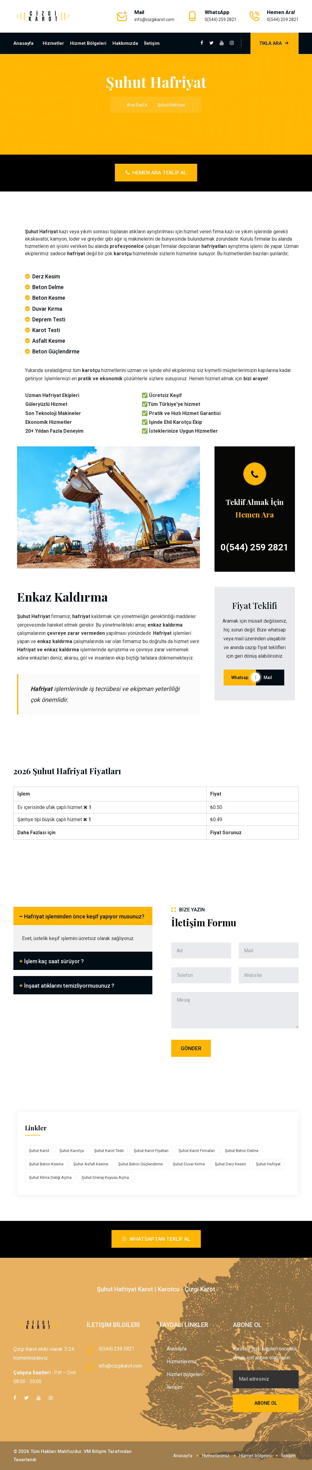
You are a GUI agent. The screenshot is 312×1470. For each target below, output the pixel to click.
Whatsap (239, 677)
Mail (270, 677)
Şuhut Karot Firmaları (197, 1150)
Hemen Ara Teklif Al (156, 173)
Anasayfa (23, 43)
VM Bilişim (95, 1451)
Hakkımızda (125, 43)
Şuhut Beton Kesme (46, 1164)
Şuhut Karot (39, 1150)
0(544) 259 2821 (220, 19)
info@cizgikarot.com (154, 19)
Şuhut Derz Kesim (230, 1164)
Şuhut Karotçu (71, 1150)
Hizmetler (53, 43)
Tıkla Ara (274, 43)
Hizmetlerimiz (182, 1361)
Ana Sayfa (137, 104)
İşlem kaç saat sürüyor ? (54, 961)
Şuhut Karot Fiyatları (151, 1150)
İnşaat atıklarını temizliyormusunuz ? (69, 985)
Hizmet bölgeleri (88, 43)
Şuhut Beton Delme (241, 1150)
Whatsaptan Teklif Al (156, 1239)
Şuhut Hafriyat (268, 1164)
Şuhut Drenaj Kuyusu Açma (105, 1177)
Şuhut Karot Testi (109, 1150)
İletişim (152, 43)
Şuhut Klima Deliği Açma (50, 1177)
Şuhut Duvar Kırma (189, 1164)
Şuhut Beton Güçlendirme (140, 1164)
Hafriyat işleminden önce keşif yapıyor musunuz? (84, 916)
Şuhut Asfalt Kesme (90, 1164)
